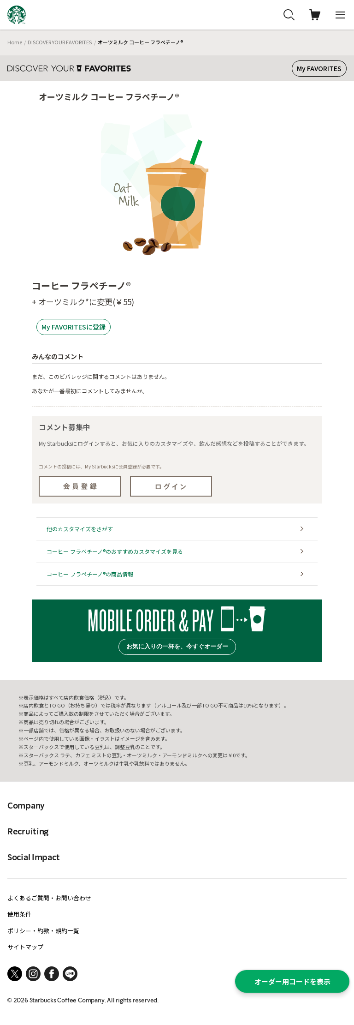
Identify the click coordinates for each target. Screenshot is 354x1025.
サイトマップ (25, 946)
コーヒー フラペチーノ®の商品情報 (90, 574)
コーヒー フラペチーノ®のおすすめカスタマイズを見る (115, 551)
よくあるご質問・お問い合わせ (49, 897)
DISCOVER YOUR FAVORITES (60, 42)
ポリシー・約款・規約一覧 (43, 930)
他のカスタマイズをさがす (80, 529)
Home (14, 42)
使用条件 (19, 914)
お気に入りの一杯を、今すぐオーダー (177, 646)
